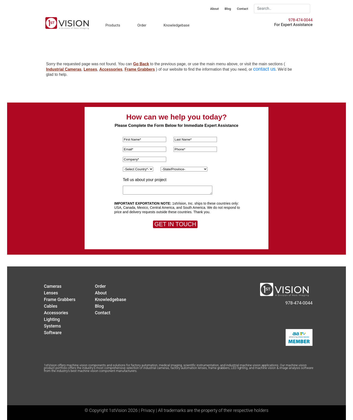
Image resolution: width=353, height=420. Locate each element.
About (214, 9)
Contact (242, 9)
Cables (50, 306)
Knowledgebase (176, 25)
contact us (264, 69)
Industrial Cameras (63, 69)
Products (112, 25)
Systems (52, 325)
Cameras (53, 286)
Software (53, 332)
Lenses (90, 69)
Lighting (52, 319)
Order (141, 25)
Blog (228, 9)
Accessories (110, 69)
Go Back (141, 64)
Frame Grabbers (140, 69)
